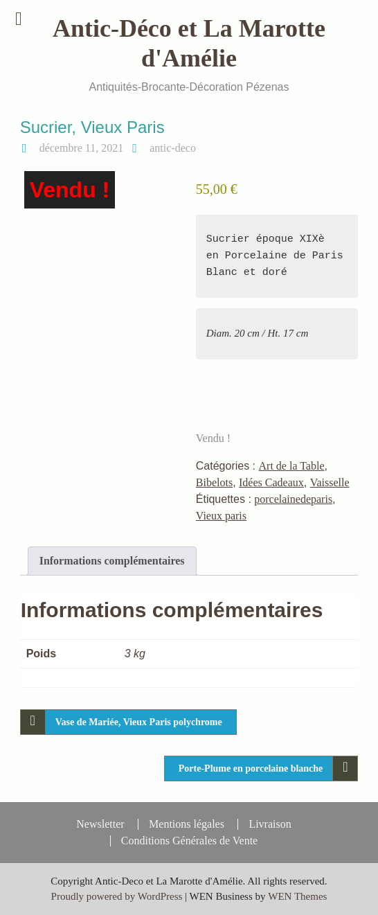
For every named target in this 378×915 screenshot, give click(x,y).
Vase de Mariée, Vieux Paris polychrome (138, 722)
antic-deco (173, 148)
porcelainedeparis (293, 499)
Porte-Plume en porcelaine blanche (251, 768)
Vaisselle (330, 482)
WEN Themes (297, 896)
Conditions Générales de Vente (189, 840)
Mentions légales (186, 824)
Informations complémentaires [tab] (112, 561)
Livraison (270, 824)
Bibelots (214, 482)
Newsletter (100, 824)
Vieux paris (221, 516)
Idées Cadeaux (271, 482)
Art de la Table (292, 466)
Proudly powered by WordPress (117, 896)
